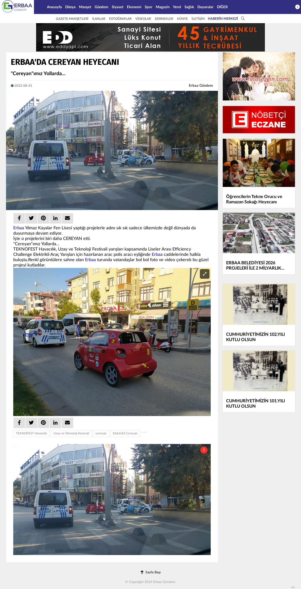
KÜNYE (182, 18)
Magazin (163, 7)
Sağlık (189, 7)
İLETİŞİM (198, 18)
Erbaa (18, 228)
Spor (148, 7)
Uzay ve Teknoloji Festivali (71, 433)
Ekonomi (134, 7)
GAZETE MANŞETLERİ (72, 18)
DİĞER (222, 7)
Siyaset (118, 7)
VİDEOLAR (143, 18)
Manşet (85, 7)
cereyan (101, 433)
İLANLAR (98, 18)
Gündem (101, 7)
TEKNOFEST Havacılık (31, 433)
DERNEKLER (164, 18)
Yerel (177, 7)
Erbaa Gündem (201, 85)
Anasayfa (54, 7)
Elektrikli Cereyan (125, 433)
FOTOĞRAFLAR (120, 18)
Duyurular (205, 7)
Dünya (70, 7)
